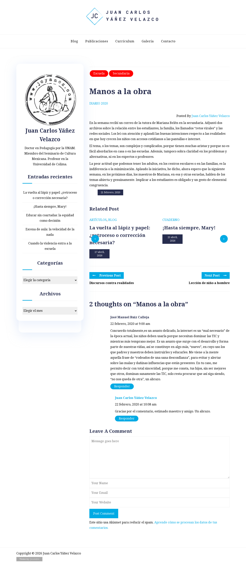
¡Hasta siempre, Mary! (49, 206)
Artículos (98, 220)
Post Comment (103, 513)
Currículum (124, 41)
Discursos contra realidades (111, 283)
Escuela (99, 73)
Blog (74, 41)
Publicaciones (96, 41)
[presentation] (95, 239)
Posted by (203, 116)
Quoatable (34, 559)
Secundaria (121, 73)
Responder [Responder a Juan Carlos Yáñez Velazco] (127, 418)
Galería (148, 41)
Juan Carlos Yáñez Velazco (136, 398)
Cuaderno (171, 220)
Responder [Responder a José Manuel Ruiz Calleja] (122, 386)
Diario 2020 (98, 103)
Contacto (168, 41)
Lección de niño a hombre (209, 283)
